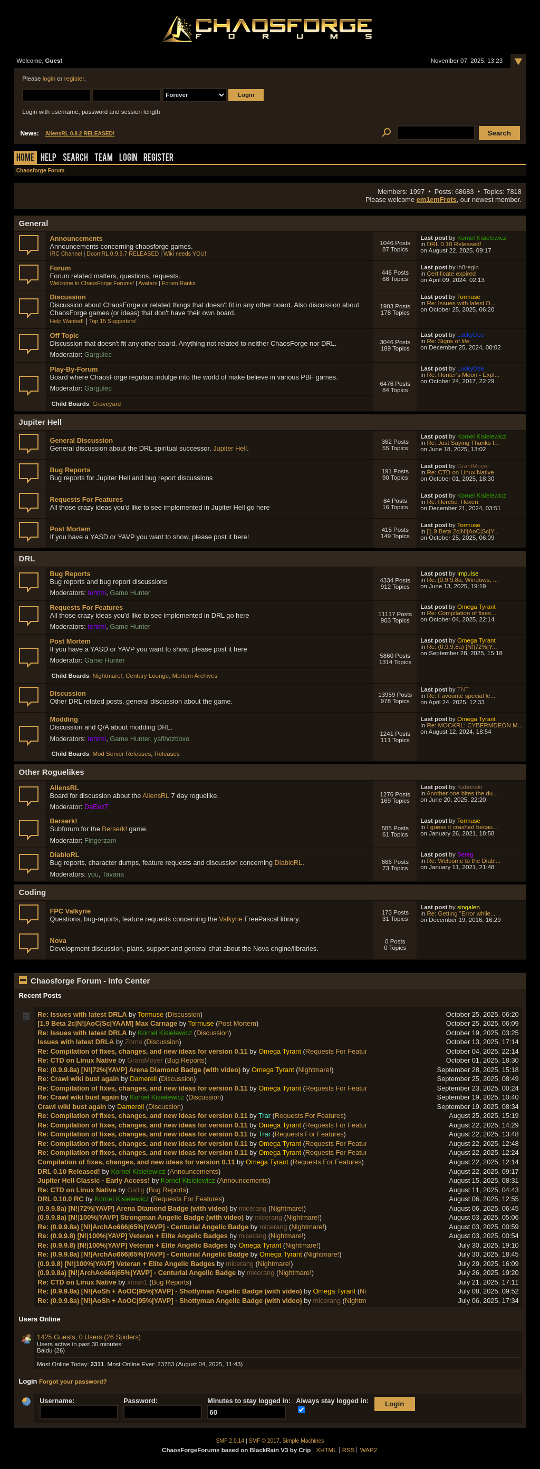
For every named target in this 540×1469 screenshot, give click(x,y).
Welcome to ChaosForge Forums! (92, 283)
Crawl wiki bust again (71, 1107)
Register (158, 158)
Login (128, 158)
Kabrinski (469, 787)
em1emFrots (437, 199)
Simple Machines (303, 1441)
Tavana (113, 874)
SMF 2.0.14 (230, 1441)
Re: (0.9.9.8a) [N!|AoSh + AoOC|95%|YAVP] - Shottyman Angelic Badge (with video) (170, 1291)
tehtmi (97, 593)
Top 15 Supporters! (113, 321)
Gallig (135, 1190)
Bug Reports (70, 470)
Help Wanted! (66, 321)
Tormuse (468, 297)
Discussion (67, 297)
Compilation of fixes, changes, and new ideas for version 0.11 (136, 1162)
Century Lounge (147, 676)
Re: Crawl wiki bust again (78, 1079)
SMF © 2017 (264, 1441)
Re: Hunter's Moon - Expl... (463, 375)
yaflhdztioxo (172, 739)
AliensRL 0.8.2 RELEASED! (80, 134)
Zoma (133, 1042)
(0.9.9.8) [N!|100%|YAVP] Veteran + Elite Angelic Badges (126, 1264)
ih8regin (468, 267)
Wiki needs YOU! (184, 253)
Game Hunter (130, 593)
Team (103, 158)
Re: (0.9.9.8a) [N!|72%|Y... (462, 647)
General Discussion (81, 440)
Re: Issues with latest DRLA (82, 1014)
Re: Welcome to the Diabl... (463, 861)
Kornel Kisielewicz (481, 238)
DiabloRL (64, 855)
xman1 (137, 1282)
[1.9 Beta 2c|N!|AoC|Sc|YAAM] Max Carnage (107, 1023)
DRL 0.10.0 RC (60, 1199)
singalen (468, 907)
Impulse (467, 573)
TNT (463, 689)
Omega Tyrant (476, 607)
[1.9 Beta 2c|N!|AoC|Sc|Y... (463, 531)
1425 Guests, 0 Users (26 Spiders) (89, 1337)
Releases (167, 754)
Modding (64, 719)
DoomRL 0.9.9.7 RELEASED (122, 253)
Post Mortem (70, 529)
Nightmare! (107, 676)
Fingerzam (100, 840)
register (74, 78)
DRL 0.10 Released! (454, 244)
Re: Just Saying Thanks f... (463, 443)
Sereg (465, 854)
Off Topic (64, 335)
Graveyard (107, 404)
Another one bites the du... (462, 793)
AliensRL (64, 788)
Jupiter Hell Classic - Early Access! (93, 1180)
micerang (253, 1208)
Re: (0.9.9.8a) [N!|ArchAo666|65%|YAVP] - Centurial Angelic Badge (142, 1227)
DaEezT (96, 807)
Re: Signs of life (448, 341)
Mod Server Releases (122, 754)
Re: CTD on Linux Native (460, 472)
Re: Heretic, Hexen (452, 502)
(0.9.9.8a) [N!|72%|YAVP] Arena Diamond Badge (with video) (132, 1208)
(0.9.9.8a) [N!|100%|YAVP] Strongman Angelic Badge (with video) (140, 1217)
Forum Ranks (179, 283)
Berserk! (63, 821)
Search (75, 158)
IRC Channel (66, 253)
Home (25, 158)
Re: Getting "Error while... (461, 913)
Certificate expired (451, 273)
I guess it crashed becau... (462, 827)
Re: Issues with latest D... (461, 303)
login (49, 78)
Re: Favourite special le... (461, 696)
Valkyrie (231, 919)
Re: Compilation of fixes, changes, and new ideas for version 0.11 (142, 1051)
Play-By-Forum (74, 369)
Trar (264, 1116)
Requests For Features (86, 499)
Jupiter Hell (230, 448)
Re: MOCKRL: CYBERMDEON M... (475, 725)
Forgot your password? (73, 1381)
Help (48, 158)
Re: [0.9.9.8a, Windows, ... (462, 580)
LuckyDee (470, 335)
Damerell (143, 1079)
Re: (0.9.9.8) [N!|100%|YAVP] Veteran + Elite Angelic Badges (132, 1236)
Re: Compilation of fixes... (461, 613)
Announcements (76, 238)
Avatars (147, 283)
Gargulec (98, 354)
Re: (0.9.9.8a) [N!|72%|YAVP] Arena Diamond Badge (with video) (138, 1070)
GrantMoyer (473, 466)
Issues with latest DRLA (75, 1042)
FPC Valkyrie (70, 911)
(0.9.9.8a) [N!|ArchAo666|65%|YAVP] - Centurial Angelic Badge (136, 1273)
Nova (58, 941)
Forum (60, 268)
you (93, 874)
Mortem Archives (195, 676)
